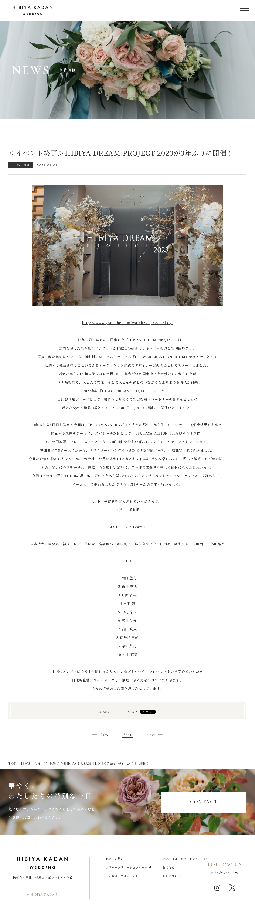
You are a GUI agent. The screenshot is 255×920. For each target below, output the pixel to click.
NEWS (25, 763)
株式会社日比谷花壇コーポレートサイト (41, 877)
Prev (104, 734)
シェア (133, 711)
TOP (12, 763)
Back (127, 734)
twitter (232, 887)
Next (151, 734)
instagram (217, 887)
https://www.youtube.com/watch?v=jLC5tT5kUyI (127, 322)
